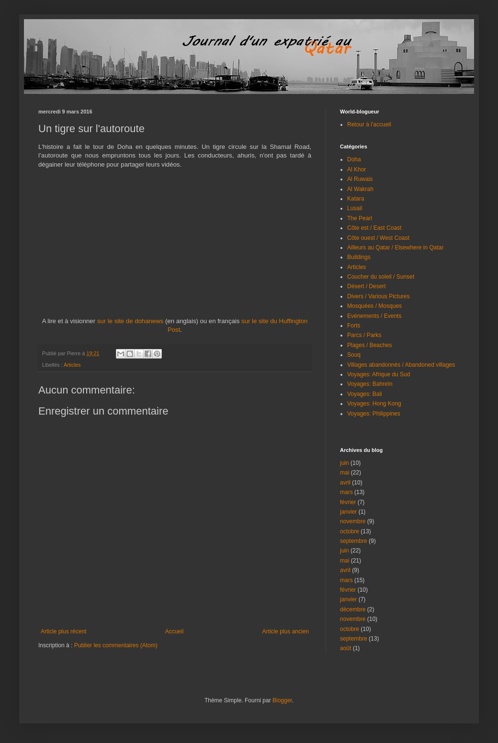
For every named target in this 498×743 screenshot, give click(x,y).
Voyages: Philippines (373, 413)
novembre (352, 521)
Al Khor (356, 169)
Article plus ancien (285, 631)
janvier (348, 511)
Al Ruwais (360, 179)
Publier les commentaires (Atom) (116, 645)
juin (344, 463)
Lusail (354, 208)
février (348, 502)
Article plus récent (63, 631)
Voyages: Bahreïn (370, 384)
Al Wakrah (360, 189)
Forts (353, 325)
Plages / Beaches (369, 345)
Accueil (174, 631)
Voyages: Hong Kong (374, 403)
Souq (354, 354)
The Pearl (359, 218)
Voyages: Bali (364, 394)
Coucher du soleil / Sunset (380, 276)
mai (344, 472)
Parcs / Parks (364, 335)
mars (346, 492)
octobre (349, 531)
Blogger (282, 700)
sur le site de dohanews (130, 321)
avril (345, 482)
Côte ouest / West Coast (378, 238)
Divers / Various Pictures (378, 296)
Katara (355, 198)
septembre (353, 541)
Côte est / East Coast (374, 228)
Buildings (359, 257)
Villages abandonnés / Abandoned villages (401, 364)
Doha (354, 159)
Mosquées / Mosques (374, 306)
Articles (72, 365)
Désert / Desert (366, 286)
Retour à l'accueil (369, 124)
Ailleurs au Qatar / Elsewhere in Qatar (395, 247)
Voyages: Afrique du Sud (378, 374)
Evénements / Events (374, 316)
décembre (352, 609)
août (345, 648)
